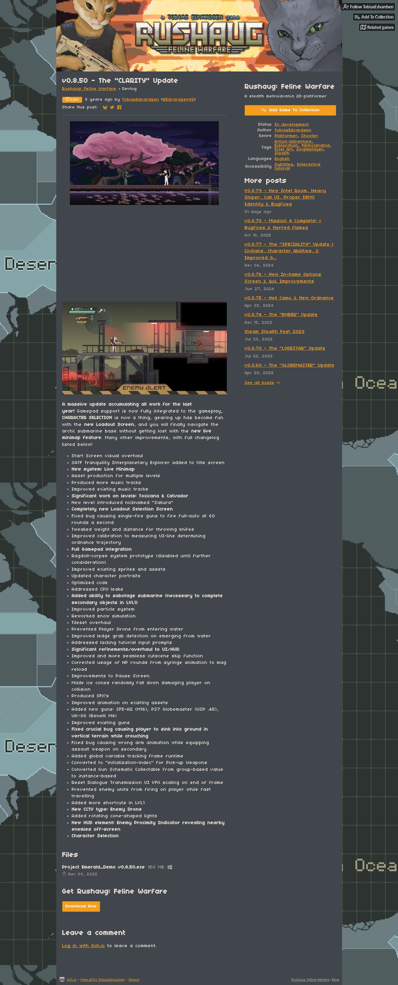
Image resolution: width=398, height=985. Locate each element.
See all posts (259, 383)
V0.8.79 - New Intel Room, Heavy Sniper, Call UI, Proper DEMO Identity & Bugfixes (285, 198)
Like (72, 99)
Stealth (282, 153)
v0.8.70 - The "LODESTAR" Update (285, 348)
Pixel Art (284, 149)
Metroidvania (316, 145)
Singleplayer (310, 149)
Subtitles (284, 164)
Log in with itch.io (83, 946)
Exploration (286, 145)
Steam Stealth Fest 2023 (275, 331)
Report (134, 979)
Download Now (81, 906)
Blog (335, 979)
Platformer (286, 136)
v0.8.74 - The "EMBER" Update (281, 314)
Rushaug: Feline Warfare (89, 89)
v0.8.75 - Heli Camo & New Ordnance (289, 298)
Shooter (309, 136)
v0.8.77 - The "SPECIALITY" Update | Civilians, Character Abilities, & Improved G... (289, 251)
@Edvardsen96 (178, 100)
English (282, 159)
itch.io (72, 979)
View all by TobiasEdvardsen (102, 979)
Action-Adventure (293, 142)
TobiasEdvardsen (140, 100)
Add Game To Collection (290, 110)
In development (292, 125)
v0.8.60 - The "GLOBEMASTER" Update (290, 365)
